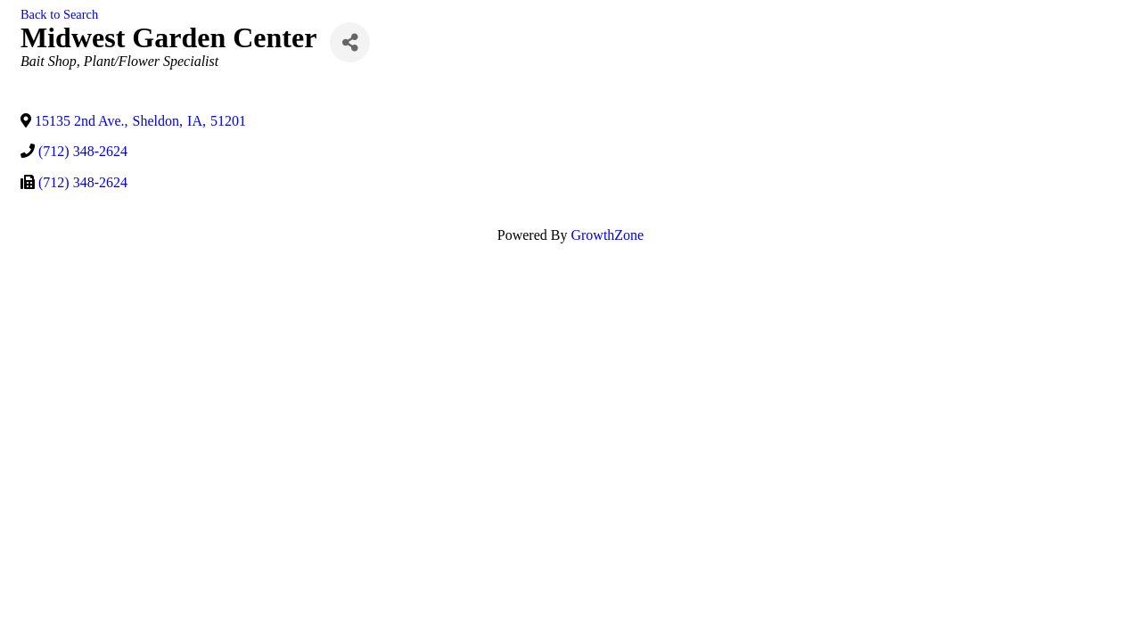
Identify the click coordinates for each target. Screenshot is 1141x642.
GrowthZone (607, 235)
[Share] (350, 42)
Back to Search (59, 14)
